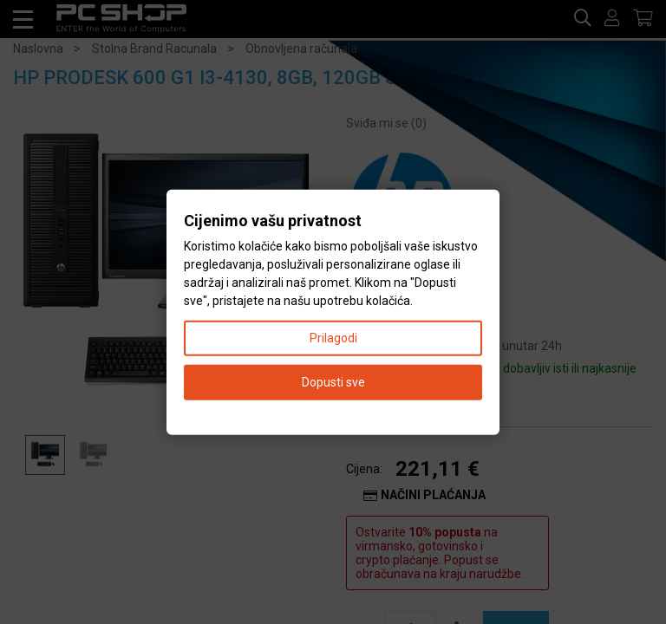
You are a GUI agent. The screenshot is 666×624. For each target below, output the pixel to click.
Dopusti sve (333, 381)
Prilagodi (333, 337)
